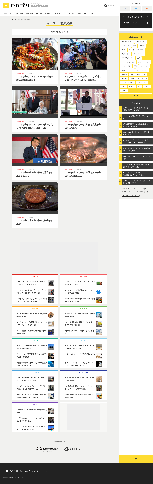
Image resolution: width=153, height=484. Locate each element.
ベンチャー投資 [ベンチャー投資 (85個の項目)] (126, 66)
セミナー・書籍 (81, 14)
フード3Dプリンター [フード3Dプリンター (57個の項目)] (127, 82)
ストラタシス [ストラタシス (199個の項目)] (125, 46)
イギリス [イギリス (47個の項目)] (124, 90)
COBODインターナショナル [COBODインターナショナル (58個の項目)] (139, 78)
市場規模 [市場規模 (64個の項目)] (124, 74)
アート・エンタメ (69, 14)
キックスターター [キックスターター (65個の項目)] (142, 70)
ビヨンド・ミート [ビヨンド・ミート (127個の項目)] (139, 54)
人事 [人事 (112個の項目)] (138, 58)
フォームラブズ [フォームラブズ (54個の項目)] (141, 82)
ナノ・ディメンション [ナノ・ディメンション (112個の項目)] (128, 62)
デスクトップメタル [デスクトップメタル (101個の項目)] (144, 62)
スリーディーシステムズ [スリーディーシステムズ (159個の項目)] (136, 50)
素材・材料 (29, 14)
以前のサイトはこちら (130, 196)
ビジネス (47, 14)
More (136, 95)
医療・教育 (39, 14)
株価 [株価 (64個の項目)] (132, 74)
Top (15, 19)
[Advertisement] (59, 257)
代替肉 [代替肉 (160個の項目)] (123, 50)
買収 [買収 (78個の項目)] (135, 66)
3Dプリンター (8, 14)
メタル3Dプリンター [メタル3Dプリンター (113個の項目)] (127, 58)
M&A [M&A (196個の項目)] (134, 46)
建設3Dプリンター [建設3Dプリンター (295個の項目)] (127, 42)
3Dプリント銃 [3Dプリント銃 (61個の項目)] (141, 74)
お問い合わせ (130, 23)
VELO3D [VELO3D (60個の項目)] (124, 78)
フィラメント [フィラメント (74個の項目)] (145, 66)
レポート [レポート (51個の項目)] (131, 86)
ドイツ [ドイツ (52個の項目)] (123, 86)
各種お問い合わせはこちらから (22, 471)
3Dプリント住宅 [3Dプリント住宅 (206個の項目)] (140, 42)
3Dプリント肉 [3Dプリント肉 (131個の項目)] (126, 54)
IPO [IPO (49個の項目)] (139, 86)
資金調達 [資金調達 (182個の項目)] (142, 46)
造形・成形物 (19, 14)
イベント (92, 14)
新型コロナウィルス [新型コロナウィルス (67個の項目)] (127, 70)
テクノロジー (57, 14)
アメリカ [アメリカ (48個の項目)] (146, 86)
